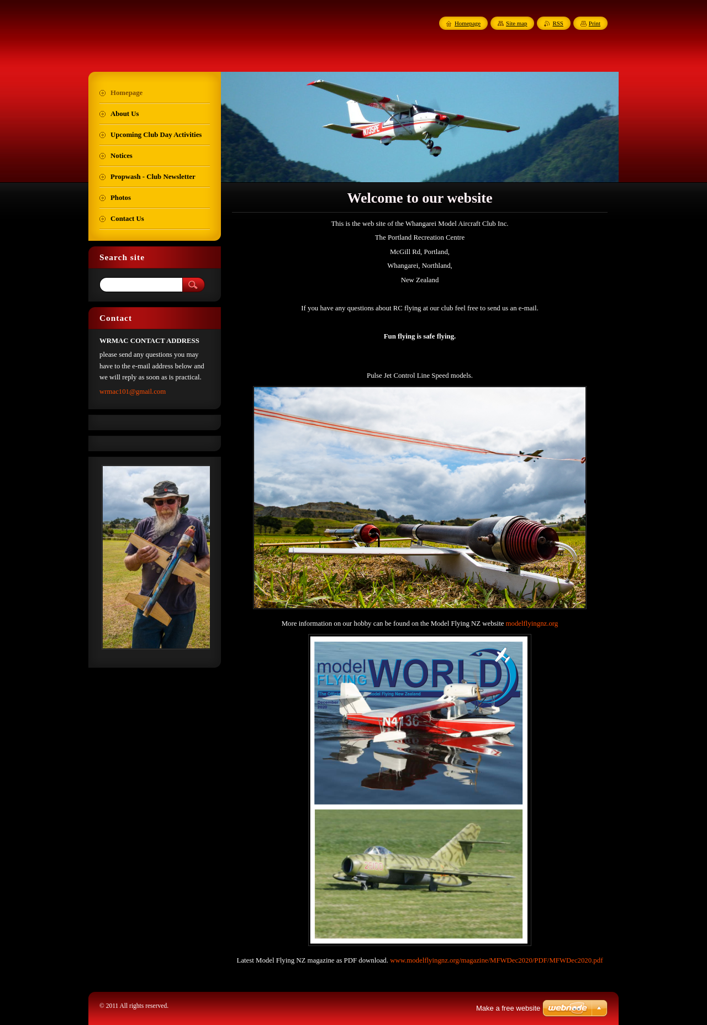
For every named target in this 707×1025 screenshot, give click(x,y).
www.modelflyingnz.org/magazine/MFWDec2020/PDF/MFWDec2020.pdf (496, 960)
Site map (516, 23)
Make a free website (508, 1008)
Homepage (468, 23)
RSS (557, 23)
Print (594, 23)
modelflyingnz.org (532, 623)
